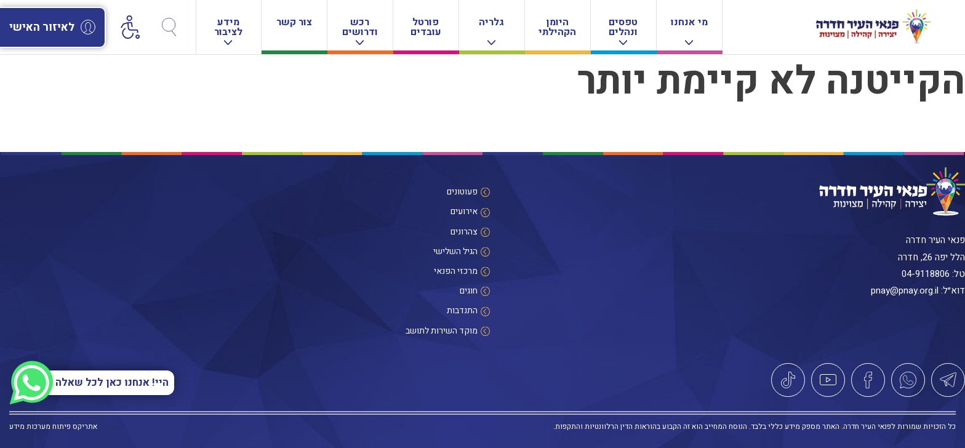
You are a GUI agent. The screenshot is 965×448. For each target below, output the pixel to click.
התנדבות (462, 310)
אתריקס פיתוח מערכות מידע (53, 426)
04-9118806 (926, 274)
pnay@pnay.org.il (905, 290)
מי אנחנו (689, 30)
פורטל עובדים (425, 27)
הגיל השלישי (455, 251)
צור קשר (294, 22)
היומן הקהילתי (557, 27)
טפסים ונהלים (623, 30)
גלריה (491, 30)
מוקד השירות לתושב (442, 330)
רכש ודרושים (360, 30)
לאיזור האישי (52, 27)
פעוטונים (462, 191)
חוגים (469, 290)
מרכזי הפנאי (456, 271)
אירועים (464, 211)
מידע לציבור (228, 30)
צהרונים (464, 231)
